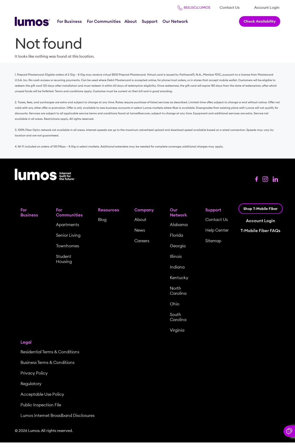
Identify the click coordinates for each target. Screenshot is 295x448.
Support (150, 21)
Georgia (178, 245)
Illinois (176, 256)
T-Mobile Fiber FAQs (260, 230)
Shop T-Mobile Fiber (260, 208)
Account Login (266, 7)
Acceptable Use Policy (42, 394)
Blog (102, 219)
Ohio (174, 304)
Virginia (177, 330)
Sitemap (213, 240)
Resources (108, 209)
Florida (176, 235)
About (131, 21)
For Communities (104, 21)
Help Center (217, 230)
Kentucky (179, 277)
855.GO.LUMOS (193, 7)
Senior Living (68, 235)
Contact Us (229, 7)
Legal (26, 342)
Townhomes (67, 245)
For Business (70, 21)
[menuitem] (229, 7)
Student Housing (64, 259)
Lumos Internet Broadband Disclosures (57, 415)
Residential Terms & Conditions (50, 351)
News (139, 230)
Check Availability (260, 21)
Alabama (179, 224)
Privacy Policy (34, 373)
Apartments (67, 224)
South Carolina (178, 317)
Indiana (177, 267)
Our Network (175, 21)
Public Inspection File (41, 404)
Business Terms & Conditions (47, 362)
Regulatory (31, 383)
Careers (141, 240)
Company (144, 209)
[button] (289, 431)
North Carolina (178, 291)
